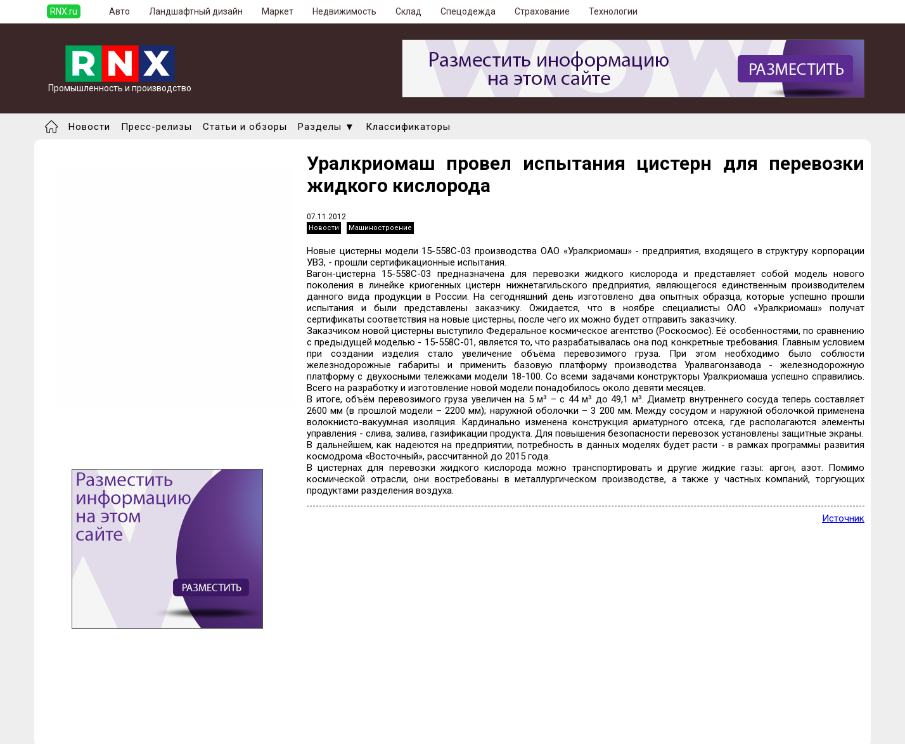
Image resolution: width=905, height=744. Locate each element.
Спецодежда (468, 11)
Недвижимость (344, 11)
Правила (106, 729)
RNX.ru (63, 11)
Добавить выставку (130, 717)
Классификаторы (408, 126)
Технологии (613, 11)
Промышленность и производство (119, 84)
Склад (408, 11)
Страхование (542, 11)
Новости (89, 126)
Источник (843, 518)
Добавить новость (127, 706)
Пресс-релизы (156, 126)
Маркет (277, 11)
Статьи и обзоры (245, 126)
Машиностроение (380, 228)
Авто (119, 11)
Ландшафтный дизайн (196, 11)
